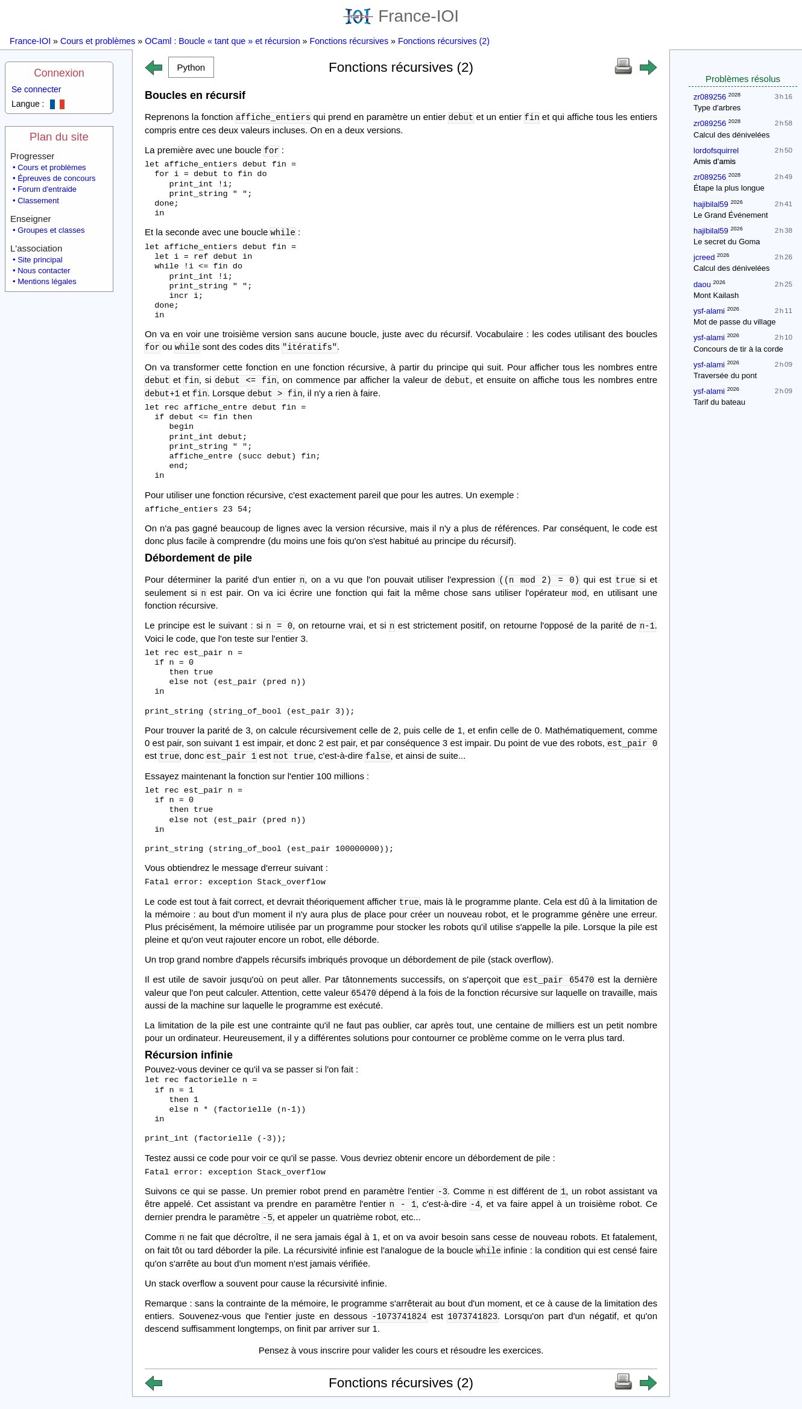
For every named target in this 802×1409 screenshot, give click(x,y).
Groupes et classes (50, 230)
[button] (191, 67)
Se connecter (36, 89)
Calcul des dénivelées (731, 134)
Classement (38, 200)
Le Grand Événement (730, 215)
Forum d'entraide (47, 189)
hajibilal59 (710, 204)
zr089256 (709, 96)
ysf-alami (709, 310)
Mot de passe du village (734, 321)
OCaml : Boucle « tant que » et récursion (222, 41)
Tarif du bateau (719, 402)
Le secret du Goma (726, 241)
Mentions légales (47, 281)
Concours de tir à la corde (738, 348)
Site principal (39, 259)
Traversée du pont (725, 375)
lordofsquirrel (716, 150)
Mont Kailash (716, 295)
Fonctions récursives (348, 41)
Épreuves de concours (56, 178)
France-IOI (401, 16)
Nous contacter (43, 270)
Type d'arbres (716, 107)
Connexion (59, 73)
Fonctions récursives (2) (444, 41)
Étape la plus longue (729, 187)
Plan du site (59, 136)
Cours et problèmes (97, 41)
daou (702, 284)
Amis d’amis (714, 161)
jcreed (704, 257)
